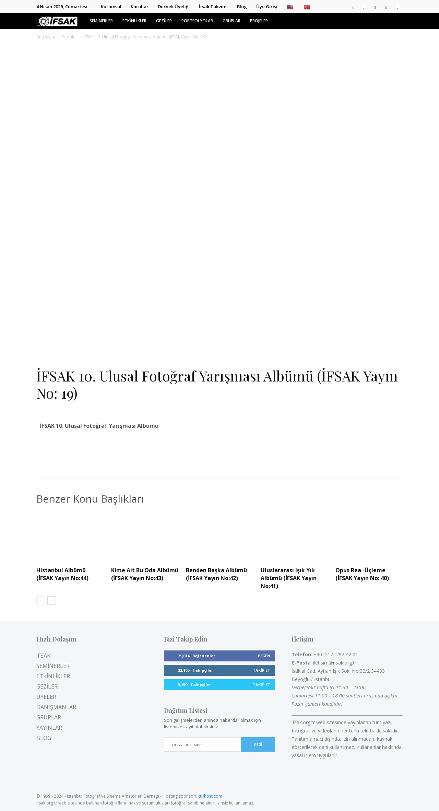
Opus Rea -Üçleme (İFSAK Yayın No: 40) (362, 574)
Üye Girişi (266, 6)
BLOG (43, 738)
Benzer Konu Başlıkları (90, 499)
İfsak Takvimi (213, 6)
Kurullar (140, 6)
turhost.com (210, 796)
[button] (353, 6)
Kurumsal (111, 6)
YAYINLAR (49, 727)
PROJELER (259, 21)
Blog (242, 6)
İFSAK (43, 655)
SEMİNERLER (101, 21)
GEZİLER (164, 21)
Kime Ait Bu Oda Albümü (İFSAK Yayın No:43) (144, 574)
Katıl (258, 744)
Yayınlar (69, 37)
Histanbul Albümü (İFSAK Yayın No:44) (62, 574)
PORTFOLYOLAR (197, 21)
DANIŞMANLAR (56, 707)
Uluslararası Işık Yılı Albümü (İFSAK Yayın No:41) (289, 578)
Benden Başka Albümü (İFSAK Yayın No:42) (216, 574)
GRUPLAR (231, 21)
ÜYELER (46, 697)
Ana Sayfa (45, 37)
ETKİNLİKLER (134, 21)
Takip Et (261, 670)
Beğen (264, 655)
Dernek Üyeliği (174, 6)
